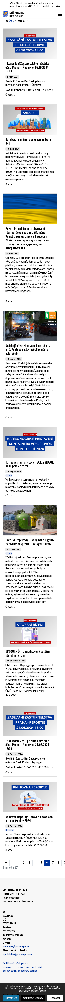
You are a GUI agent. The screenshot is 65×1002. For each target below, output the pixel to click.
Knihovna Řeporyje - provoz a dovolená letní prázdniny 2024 (29, 819)
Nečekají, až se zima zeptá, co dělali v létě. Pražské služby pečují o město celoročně (27, 349)
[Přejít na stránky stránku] (12, 863)
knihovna (9, 830)
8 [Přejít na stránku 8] (58, 862)
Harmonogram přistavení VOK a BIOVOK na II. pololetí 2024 (29, 464)
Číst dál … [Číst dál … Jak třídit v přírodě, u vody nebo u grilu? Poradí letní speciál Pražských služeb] (10, 606)
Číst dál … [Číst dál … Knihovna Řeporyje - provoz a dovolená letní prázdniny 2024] (10, 850)
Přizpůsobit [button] (54, 998)
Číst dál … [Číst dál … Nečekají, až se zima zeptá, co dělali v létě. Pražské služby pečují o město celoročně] (10, 417)
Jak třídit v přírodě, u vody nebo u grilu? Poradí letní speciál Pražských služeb (29, 542)
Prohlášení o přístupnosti (15, 963)
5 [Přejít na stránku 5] (41, 862)
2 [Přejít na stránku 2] (24, 862)
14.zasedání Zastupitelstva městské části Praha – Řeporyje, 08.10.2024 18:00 (27, 67)
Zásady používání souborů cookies (20, 970)
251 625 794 (17, 3)
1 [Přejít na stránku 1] (18, 862)
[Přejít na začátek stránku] (6, 863)
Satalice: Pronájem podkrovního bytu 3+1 (28, 141)
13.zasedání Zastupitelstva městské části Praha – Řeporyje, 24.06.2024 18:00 (27, 745)
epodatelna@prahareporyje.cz (18, 954)
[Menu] (60, 14)
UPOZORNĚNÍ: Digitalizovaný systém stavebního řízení (27, 653)
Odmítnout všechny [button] (33, 998)
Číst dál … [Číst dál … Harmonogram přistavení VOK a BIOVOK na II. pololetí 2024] (10, 495)
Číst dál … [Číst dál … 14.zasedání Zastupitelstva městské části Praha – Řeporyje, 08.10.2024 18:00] (10, 94)
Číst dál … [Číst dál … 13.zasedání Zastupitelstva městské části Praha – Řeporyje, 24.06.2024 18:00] (10, 772)
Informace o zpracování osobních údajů (22, 967)
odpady (9, 475)
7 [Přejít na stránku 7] (53, 862)
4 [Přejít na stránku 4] (35, 862)
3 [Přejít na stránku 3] (29, 862)
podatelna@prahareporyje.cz (41, 3)
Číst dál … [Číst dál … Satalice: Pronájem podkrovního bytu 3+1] (10, 184)
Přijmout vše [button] (11, 998)
